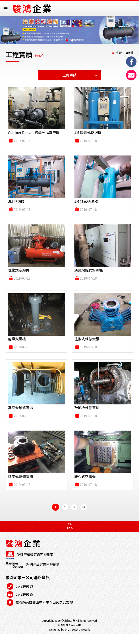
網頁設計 (63, 625)
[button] (67, 40)
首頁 (118, 52)
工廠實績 (128, 52)
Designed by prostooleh (64, 629)
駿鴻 (32, 8)
